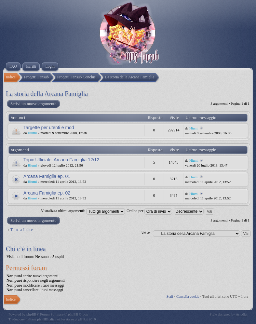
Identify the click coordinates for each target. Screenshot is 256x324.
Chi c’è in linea (26, 248)
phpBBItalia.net (48, 319)
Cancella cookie (187, 296)
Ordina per (149, 211)
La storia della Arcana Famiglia (47, 93)
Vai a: (145, 233)
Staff (170, 296)
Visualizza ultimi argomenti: (83, 211)
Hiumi (32, 133)
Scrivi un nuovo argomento (33, 104)
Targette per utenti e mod (48, 127)
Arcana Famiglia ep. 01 (46, 176)
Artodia (241, 314)
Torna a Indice (21, 229)
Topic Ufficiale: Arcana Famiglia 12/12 (61, 159)
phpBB (31, 314)
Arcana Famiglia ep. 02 (46, 193)
